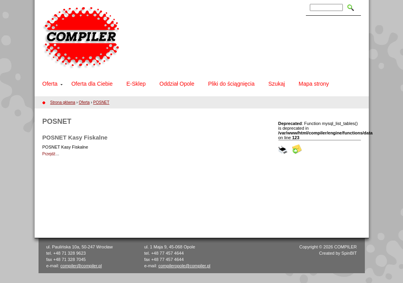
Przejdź (48, 154)
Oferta (50, 84)
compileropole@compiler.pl (184, 265)
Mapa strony (314, 84)
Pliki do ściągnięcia (231, 84)
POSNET (101, 102)
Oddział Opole (177, 84)
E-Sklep (135, 84)
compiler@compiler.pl (81, 265)
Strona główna (62, 102)
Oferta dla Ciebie (91, 84)
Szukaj (277, 84)
